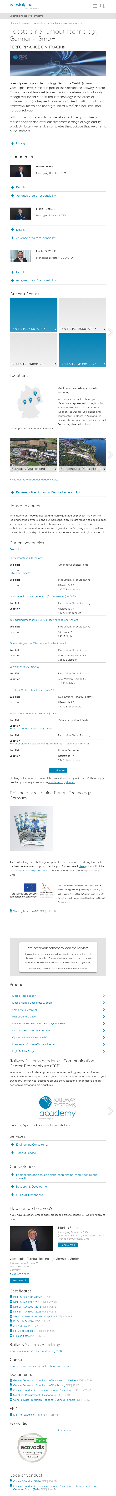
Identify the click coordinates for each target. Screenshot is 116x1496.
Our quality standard (29, 1195)
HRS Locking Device (24, 1016)
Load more (58, 770)
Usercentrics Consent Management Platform (64, 968)
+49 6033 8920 (20, 1274)
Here (82, 866)
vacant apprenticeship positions (28, 870)
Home (14, 22)
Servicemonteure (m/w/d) (24, 666)
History (20, 143)
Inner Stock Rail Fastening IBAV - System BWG (38, 1023)
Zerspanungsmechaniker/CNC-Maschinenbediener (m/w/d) (44, 619)
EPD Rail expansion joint (36, 1414)
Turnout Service (26, 1153)
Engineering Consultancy (32, 1144)
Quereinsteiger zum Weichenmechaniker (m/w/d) (38, 643)
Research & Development (32, 1186)
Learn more (66, 1430)
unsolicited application (61, 782)
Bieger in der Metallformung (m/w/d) (31, 728)
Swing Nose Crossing (24, 1009)
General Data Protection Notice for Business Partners (52, 1399)
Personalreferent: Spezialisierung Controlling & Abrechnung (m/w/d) (49, 743)
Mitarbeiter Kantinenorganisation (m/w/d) (34, 713)
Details (20, 187)
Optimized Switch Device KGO (29, 1037)
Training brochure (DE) (34, 911)
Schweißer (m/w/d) (20, 572)
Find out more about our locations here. (34, 479)
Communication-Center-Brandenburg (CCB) (36, 1351)
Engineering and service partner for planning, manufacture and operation (57, 1176)
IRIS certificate (29, 1335)
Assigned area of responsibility (36, 195)
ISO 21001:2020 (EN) (33, 1331)
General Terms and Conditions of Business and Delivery (52, 1380)
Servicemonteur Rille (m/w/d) (26, 557)
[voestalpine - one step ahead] (24, 6)
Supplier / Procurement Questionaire (41, 1394)
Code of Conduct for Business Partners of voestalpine (52, 1390)
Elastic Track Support (24, 995)
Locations (26, 22)
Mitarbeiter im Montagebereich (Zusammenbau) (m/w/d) (43, 596)
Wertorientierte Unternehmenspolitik (42, 1316)
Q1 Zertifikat (28, 1326)
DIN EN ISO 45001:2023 (35, 1311)
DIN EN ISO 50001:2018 (35, 1306)
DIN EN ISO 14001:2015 (35, 1301)
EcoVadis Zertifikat (31, 1321)
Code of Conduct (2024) (35, 1481)
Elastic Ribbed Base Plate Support (32, 1002)
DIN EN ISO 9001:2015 (34, 1297)
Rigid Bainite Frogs (23, 1051)
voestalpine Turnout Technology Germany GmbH (59, 22)
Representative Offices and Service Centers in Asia (48, 492)
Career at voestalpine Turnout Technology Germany (41, 1366)
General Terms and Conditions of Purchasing (46, 1385)
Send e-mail (68, 1244)
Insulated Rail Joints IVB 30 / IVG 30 (33, 1030)
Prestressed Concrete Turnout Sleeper (33, 1044)
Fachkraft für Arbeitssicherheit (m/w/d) (32, 690)
